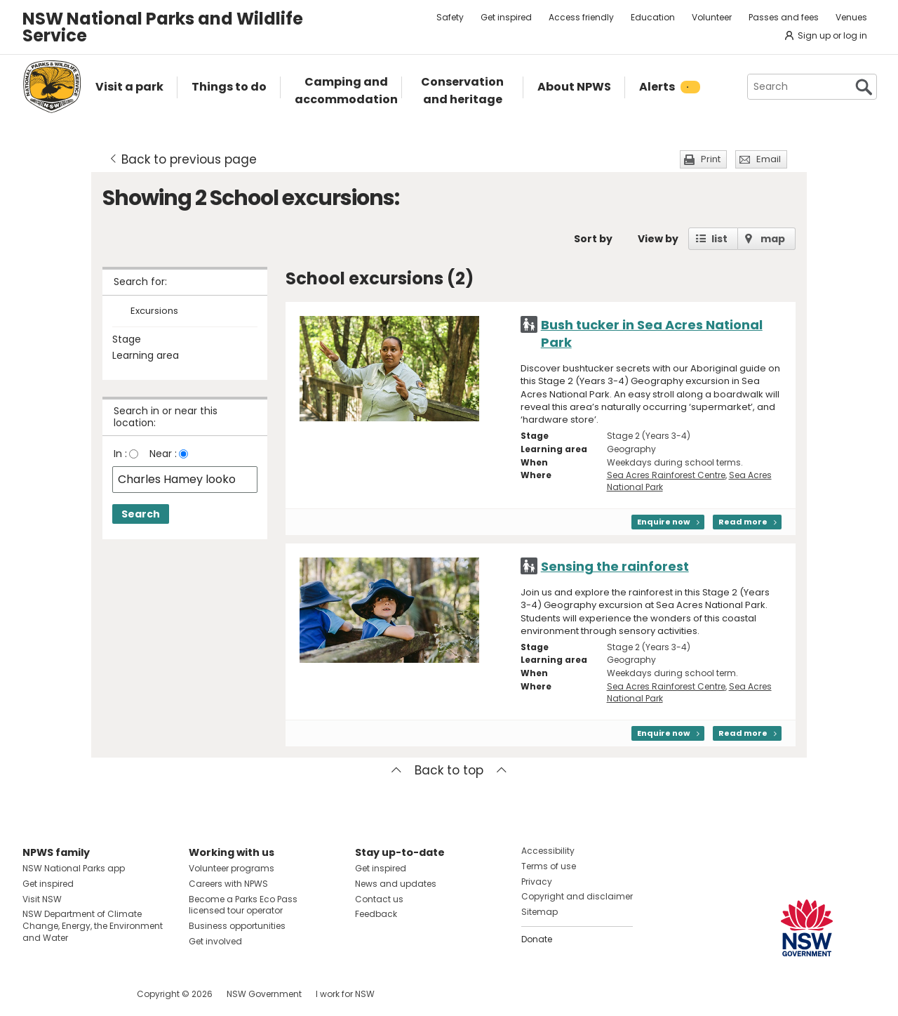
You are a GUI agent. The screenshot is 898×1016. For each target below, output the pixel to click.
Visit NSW (42, 899)
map (772, 239)
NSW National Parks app (73, 868)
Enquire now (663, 521)
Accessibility (548, 851)
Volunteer (712, 17)
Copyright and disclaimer (577, 896)
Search (140, 514)
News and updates (395, 884)
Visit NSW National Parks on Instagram (66, 994)
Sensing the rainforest (615, 566)
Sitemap (539, 912)
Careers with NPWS (228, 884)
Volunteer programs (231, 868)
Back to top (449, 770)
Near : (163, 454)
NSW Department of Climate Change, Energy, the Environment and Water (92, 926)
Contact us (379, 899)
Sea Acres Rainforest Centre (666, 475)
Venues (851, 17)
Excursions (154, 311)
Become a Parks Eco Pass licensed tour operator (243, 905)
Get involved (215, 941)
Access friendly (581, 17)
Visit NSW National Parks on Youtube (96, 994)
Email (768, 159)
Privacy (536, 882)
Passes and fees (784, 17)
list (719, 239)
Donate (536, 939)
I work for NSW (345, 994)
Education (653, 17)
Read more (743, 521)
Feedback (376, 914)
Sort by (593, 239)
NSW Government (264, 994)
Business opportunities (237, 926)
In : (120, 454)
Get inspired (506, 17)
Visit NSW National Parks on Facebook (35, 994)
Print (711, 159)
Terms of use (548, 866)
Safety (450, 17)
